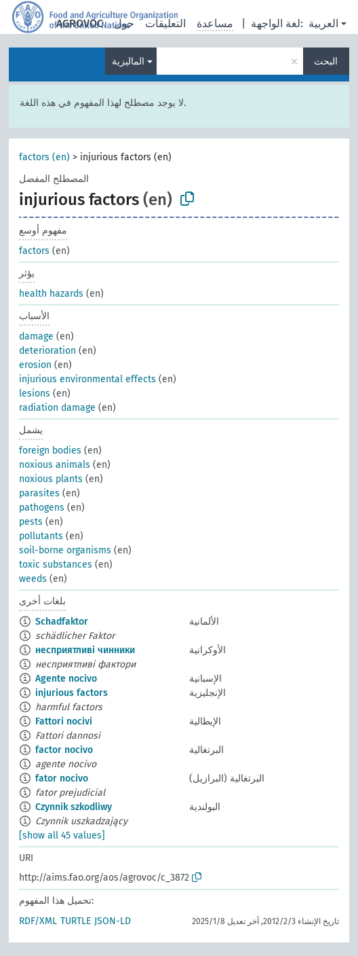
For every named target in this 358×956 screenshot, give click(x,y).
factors (34, 251)
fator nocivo (61, 778)
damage (36, 336)
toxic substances (55, 564)
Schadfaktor (61, 621)
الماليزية (128, 61)
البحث (326, 61)
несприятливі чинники (85, 650)
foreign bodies (50, 450)
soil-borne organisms (65, 550)
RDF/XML (38, 921)
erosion (35, 365)
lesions (34, 393)
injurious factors (71, 693)
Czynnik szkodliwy (73, 807)
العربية (323, 23)
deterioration (47, 350)
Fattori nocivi (63, 721)
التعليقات (165, 23)
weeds (33, 579)
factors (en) (44, 157)
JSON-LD (112, 921)
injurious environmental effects (87, 379)
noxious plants (51, 479)
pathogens (41, 507)
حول (124, 23)
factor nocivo (64, 750)
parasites (39, 493)
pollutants (41, 536)
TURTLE (75, 921)
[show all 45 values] (62, 835)
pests (31, 522)
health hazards (51, 293)
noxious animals (54, 465)
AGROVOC (79, 23)
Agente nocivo (66, 678)
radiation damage (57, 407)
